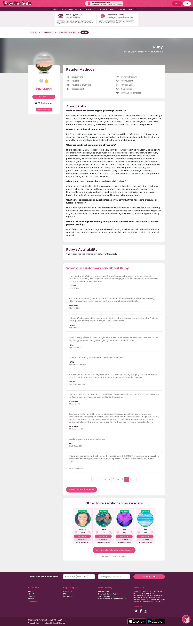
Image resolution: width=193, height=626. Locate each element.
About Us (31, 594)
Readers (31, 596)
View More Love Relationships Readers (114, 550)
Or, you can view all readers (114, 556)
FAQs (65, 594)
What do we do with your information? (113, 599)
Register (177, 3)
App (76, 9)
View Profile (82, 540)
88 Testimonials (44, 103)
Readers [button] (54, 9)
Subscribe (149, 576)
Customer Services (134, 9)
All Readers (48, 32)
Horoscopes (33, 601)
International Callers (49, 623)
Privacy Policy (103, 591)
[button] (186, 619)
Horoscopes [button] (102, 9)
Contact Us (67, 591)
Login (187, 3)
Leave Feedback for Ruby (81, 489)
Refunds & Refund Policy (108, 594)
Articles (113, 9)
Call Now (44, 97)
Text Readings (67, 9)
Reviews (121, 9)
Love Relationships (67, 32)
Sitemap (61, 623)
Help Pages (67, 596)
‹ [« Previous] (93, 479)
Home (33, 32)
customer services (139, 600)
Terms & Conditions (106, 596)
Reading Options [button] (87, 9)
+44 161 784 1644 (73, 17)
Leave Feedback (44, 109)
